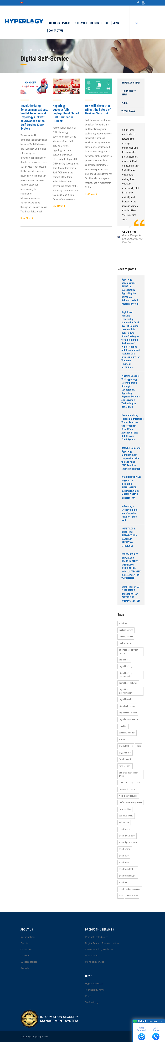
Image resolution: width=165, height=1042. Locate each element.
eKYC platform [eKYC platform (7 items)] (125, 752)
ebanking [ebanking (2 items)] (123, 726)
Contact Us (56, 30)
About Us (54, 23)
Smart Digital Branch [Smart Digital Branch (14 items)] (128, 842)
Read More (26, 218)
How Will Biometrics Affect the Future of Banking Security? (98, 109)
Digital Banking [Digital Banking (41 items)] (125, 666)
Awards (24, 968)
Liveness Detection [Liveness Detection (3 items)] (127, 789)
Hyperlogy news (131, 82)
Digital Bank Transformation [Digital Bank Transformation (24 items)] (125, 691)
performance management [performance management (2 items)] (130, 802)
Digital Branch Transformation (102, 943)
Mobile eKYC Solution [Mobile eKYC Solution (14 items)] (128, 796)
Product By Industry (96, 937)
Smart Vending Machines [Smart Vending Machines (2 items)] (129, 889)
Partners (25, 955)
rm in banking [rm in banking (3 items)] (125, 809)
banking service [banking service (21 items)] (126, 630)
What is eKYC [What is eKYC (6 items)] (132, 895)
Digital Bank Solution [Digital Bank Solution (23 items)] (128, 683)
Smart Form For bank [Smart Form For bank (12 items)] (128, 869)
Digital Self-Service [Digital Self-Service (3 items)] (127, 706)
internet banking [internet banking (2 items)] (126, 782)
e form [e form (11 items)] (122, 739)
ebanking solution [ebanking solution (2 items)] (127, 732)
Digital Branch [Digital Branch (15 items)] (125, 699)
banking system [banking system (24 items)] (126, 636)
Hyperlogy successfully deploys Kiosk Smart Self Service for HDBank (66, 113)
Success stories (100, 23)
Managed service (94, 961)
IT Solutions (91, 955)
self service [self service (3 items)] (124, 822)
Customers (26, 949)
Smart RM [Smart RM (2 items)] (123, 882)
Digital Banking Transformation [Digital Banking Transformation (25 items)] (125, 675)
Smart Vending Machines (99, 949)
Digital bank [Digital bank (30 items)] (124, 659)
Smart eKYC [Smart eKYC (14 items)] (123, 855)
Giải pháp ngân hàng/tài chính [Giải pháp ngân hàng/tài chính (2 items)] (129, 774)
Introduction (27, 937)
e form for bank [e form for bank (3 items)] (126, 746)
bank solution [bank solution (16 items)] (125, 643)
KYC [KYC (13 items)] (138, 782)
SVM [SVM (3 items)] (121, 895)
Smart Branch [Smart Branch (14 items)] (125, 829)
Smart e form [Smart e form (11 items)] (124, 849)
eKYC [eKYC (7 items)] (139, 746)
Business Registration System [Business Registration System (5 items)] (128, 651)
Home (22, 50)
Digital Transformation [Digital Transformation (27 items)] (128, 719)
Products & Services (74, 23)
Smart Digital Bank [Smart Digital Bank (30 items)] (127, 835)
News (115, 23)
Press (124, 103)
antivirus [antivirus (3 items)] (123, 623)
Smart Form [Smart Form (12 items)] (124, 862)
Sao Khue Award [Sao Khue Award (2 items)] (126, 815)
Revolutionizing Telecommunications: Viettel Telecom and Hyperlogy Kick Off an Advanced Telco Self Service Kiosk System (34, 117)
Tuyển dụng (128, 111)
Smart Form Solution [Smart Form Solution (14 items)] (128, 875)
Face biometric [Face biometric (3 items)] (125, 759)
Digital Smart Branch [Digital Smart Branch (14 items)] (128, 712)
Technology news (128, 93)
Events (24, 943)
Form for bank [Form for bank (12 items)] (125, 766)
